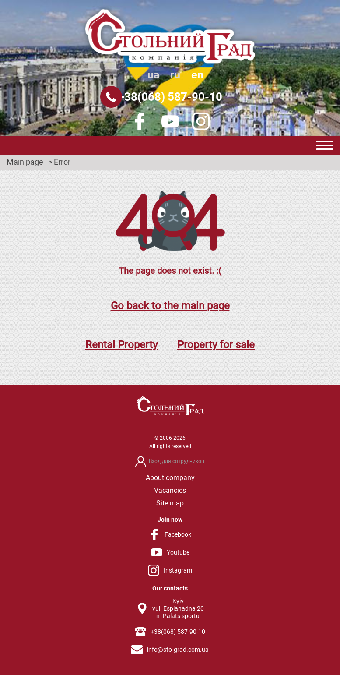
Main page (25, 162)
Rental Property (121, 345)
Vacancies (170, 490)
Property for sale (216, 345)
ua (153, 74)
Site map (170, 503)
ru (175, 74)
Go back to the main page (170, 306)
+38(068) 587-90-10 (170, 96)
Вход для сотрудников (176, 461)
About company (170, 478)
